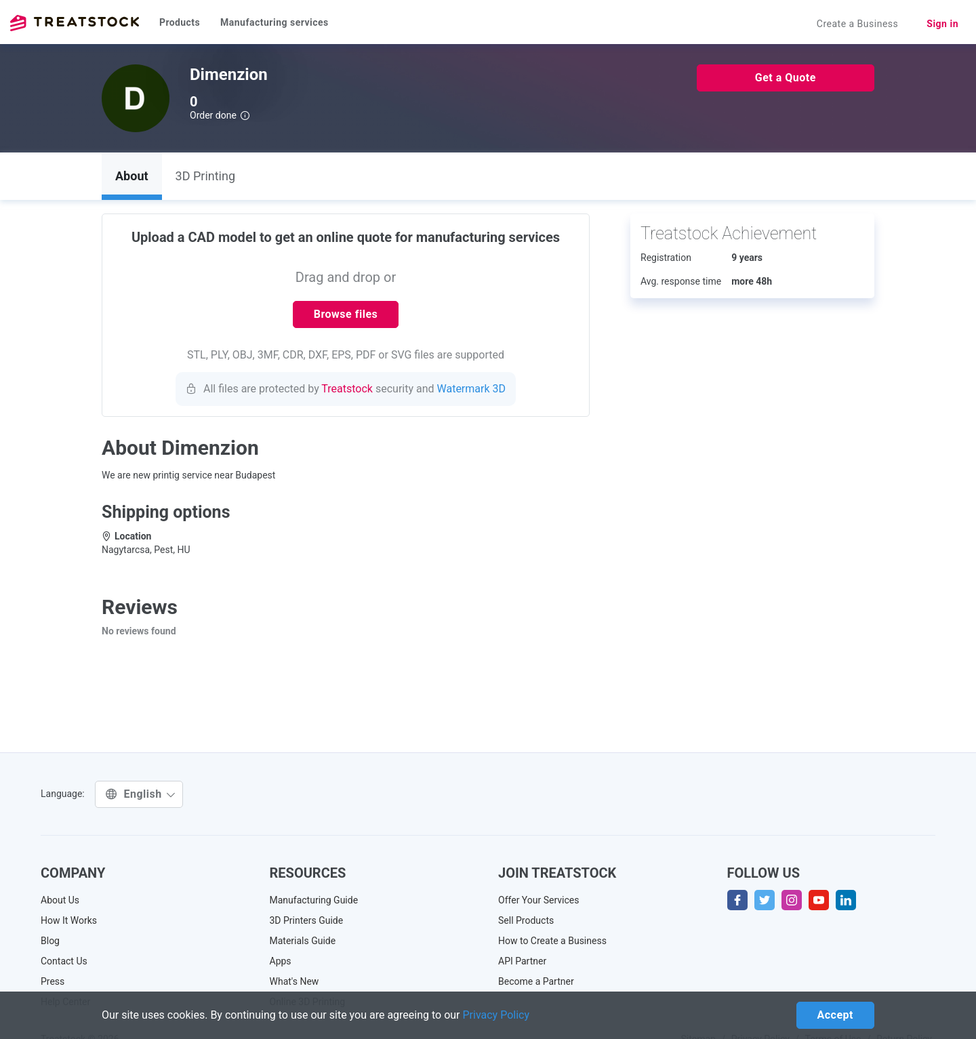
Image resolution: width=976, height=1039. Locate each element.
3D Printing (205, 176)
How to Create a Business (552, 940)
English (141, 794)
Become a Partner (536, 981)
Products (179, 22)
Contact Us (64, 961)
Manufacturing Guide (314, 900)
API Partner (522, 961)
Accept (835, 1015)
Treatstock (74, 23)
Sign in (942, 23)
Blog (50, 940)
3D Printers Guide (307, 920)
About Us (60, 900)
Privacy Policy (496, 1015)
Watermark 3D (471, 388)
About (131, 176)
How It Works (69, 920)
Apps (280, 961)
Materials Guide (303, 940)
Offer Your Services (539, 900)
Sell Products (526, 920)
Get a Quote (785, 77)
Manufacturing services (274, 22)
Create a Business (858, 23)
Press (52, 981)
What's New (294, 981)
